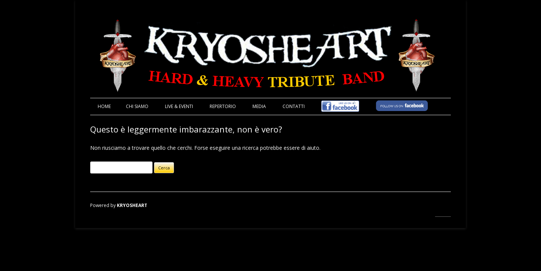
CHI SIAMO (137, 106)
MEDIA (259, 106)
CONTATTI (294, 106)
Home (104, 106)
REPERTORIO (223, 106)
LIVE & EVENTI (179, 106)
